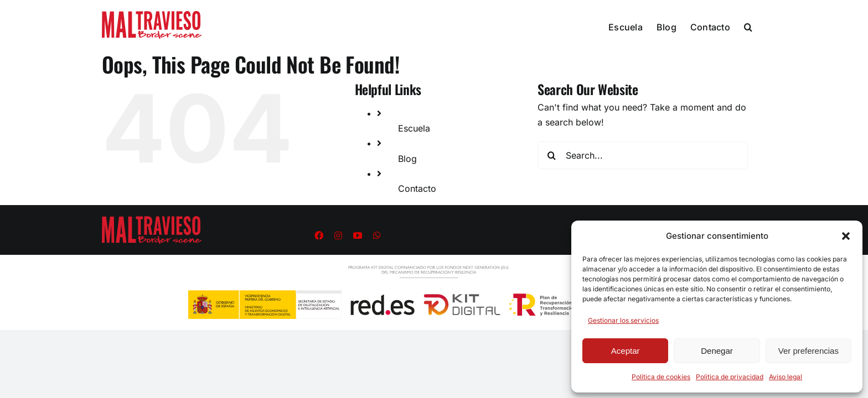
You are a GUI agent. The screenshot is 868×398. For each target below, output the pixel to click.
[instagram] (338, 235)
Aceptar (625, 350)
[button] (845, 236)
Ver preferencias (808, 350)
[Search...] (643, 155)
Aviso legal (785, 377)
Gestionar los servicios (623, 320)
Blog (407, 158)
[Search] (551, 155)
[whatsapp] (377, 235)
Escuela (414, 128)
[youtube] (357, 235)
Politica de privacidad (729, 377)
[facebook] (318, 235)
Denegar (717, 350)
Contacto (417, 188)
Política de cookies (661, 377)
